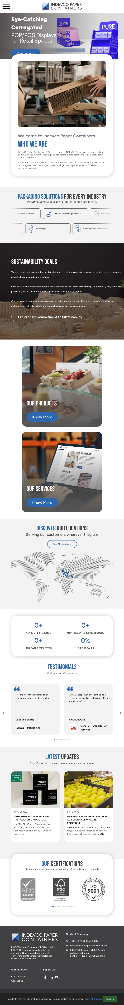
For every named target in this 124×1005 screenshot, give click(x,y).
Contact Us (17, 981)
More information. (93, 999)
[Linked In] (51, 977)
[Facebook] (45, 977)
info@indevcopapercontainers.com (88, 945)
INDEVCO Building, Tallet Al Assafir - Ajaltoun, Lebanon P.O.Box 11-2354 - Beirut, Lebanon (88, 953)
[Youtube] (56, 977)
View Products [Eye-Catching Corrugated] (28, 54)
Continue (109, 999)
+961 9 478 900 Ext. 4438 (84, 941)
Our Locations (18, 976)
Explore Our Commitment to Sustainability (50, 317)
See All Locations (62, 544)
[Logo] (62, 6)
